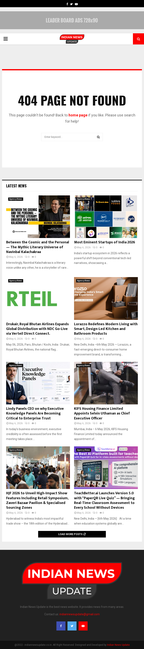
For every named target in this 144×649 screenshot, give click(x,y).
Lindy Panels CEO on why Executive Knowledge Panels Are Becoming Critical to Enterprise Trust (35, 413)
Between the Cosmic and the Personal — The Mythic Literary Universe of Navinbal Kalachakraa (37, 247)
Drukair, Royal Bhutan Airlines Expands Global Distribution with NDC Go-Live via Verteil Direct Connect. (37, 329)
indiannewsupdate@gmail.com (79, 614)
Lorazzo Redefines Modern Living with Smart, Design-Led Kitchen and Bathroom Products (106, 329)
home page (78, 115)
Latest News (16, 185)
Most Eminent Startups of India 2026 (104, 242)
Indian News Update (118, 644)
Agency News (15, 199)
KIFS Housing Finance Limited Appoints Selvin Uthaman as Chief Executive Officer (102, 413)
